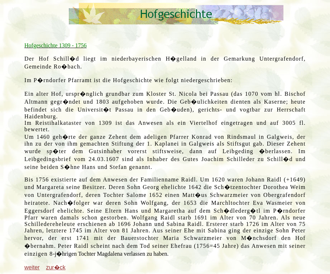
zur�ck (55, 267)
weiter (32, 267)
